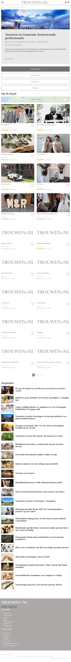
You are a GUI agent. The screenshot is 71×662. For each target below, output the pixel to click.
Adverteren (7, 635)
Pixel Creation (65, 658)
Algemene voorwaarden (11, 643)
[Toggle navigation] (2, 2)
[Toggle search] (68, 2)
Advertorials (7, 624)
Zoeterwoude (35, 81)
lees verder (10, 59)
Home (2, 7)
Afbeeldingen (8, 615)
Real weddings (8, 622)
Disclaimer (7, 641)
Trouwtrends (8, 626)
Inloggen (6, 637)
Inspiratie (7, 613)
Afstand (35, 88)
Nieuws (6, 617)
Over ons (6, 633)
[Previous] (41, 375)
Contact (6, 639)
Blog (5, 619)
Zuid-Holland (35, 75)
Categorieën (35, 69)
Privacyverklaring (9, 645)
